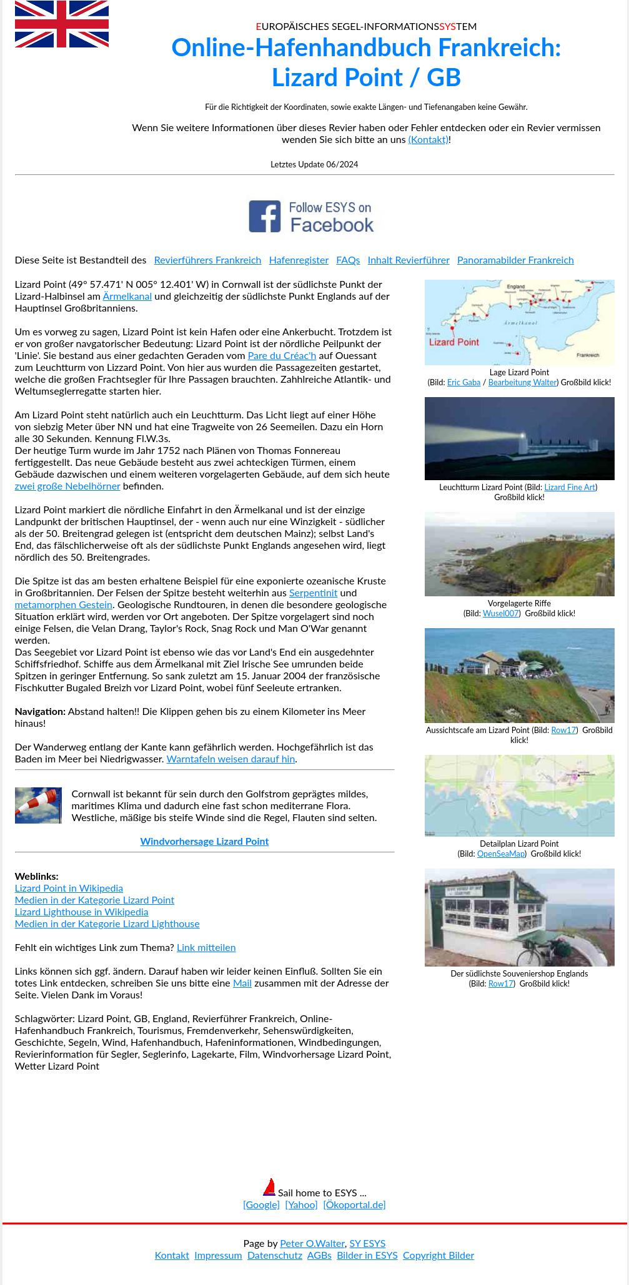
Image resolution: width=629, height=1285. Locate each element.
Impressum (218, 1255)
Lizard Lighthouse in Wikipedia (82, 911)
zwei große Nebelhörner (68, 485)
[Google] (261, 1204)
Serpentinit (313, 592)
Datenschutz (274, 1255)
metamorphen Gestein (64, 604)
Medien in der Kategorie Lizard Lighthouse (107, 923)
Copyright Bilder (438, 1255)
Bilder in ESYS (367, 1255)
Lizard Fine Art (569, 487)
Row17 (564, 730)
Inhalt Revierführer (409, 259)
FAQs (348, 259)
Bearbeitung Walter (522, 382)
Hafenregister (299, 259)
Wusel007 (500, 613)
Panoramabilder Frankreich (515, 259)
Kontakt (172, 1255)
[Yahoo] (301, 1204)
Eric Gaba (464, 382)
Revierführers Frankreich (208, 259)
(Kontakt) (428, 139)
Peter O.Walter (312, 1243)
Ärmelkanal (127, 296)
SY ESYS (367, 1243)
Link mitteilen (206, 947)
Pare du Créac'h (282, 355)
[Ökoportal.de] (354, 1204)
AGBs (319, 1255)
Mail (242, 982)
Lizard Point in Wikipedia (69, 888)
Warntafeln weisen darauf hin (231, 758)
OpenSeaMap (501, 854)
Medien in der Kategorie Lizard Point (95, 899)
